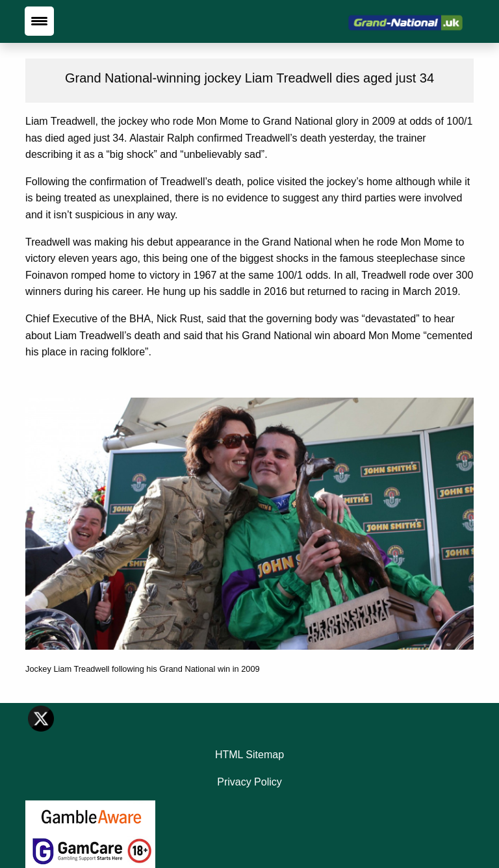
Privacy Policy (249, 781)
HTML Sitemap (249, 754)
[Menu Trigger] (39, 21)
